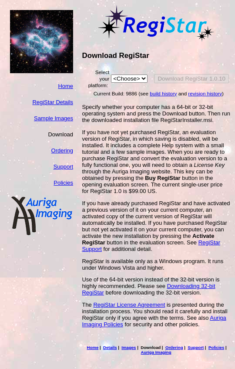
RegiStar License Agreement (129, 304)
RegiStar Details (52, 102)
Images (128, 347)
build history (163, 93)
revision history (205, 93)
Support (63, 166)
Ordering (62, 150)
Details (110, 347)
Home (65, 86)
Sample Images (53, 118)
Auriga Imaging (156, 352)
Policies (63, 182)
